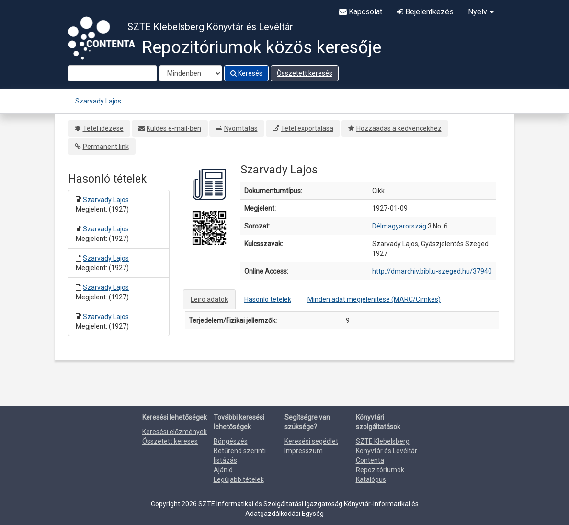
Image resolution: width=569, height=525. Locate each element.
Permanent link (106, 146)
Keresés (246, 73)
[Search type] (190, 73)
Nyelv (481, 11)
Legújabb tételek (239, 479)
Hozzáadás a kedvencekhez (399, 128)
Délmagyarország (399, 226)
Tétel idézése (103, 128)
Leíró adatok (209, 299)
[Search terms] (112, 73)
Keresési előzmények (174, 431)
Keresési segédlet (311, 441)
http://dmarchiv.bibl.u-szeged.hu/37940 (432, 271)
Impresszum (303, 451)
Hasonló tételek (267, 299)
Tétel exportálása (307, 128)
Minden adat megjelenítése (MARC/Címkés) (374, 299)
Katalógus (371, 479)
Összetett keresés (304, 73)
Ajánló (223, 470)
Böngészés (231, 441)
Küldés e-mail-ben (174, 128)
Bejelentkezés (425, 11)
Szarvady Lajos (98, 101)
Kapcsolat (360, 11)
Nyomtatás (241, 128)
